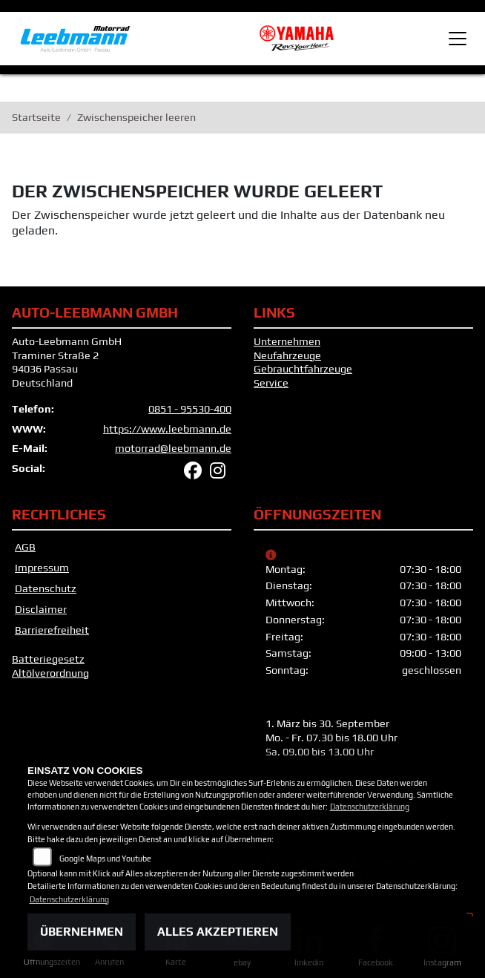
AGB (25, 547)
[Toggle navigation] (457, 38)
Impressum (42, 568)
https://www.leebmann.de (167, 429)
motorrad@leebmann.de (173, 448)
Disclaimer (41, 609)
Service (271, 383)
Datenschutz (45, 588)
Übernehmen (81, 932)
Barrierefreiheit (52, 630)
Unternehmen (287, 341)
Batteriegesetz (48, 659)
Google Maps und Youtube (105, 858)
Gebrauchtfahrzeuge (303, 369)
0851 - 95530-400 (189, 409)
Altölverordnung (50, 673)
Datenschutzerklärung (369, 806)
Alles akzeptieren (217, 932)
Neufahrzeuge (287, 355)
